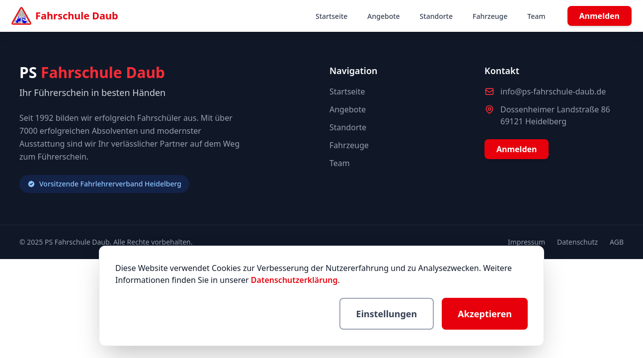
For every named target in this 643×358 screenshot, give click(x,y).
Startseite (331, 16)
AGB (617, 242)
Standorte (436, 16)
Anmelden (599, 15)
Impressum (526, 242)
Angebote (383, 16)
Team (536, 16)
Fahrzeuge (490, 16)
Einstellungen (386, 314)
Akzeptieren (485, 314)
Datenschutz (577, 242)
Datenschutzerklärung (294, 279)
